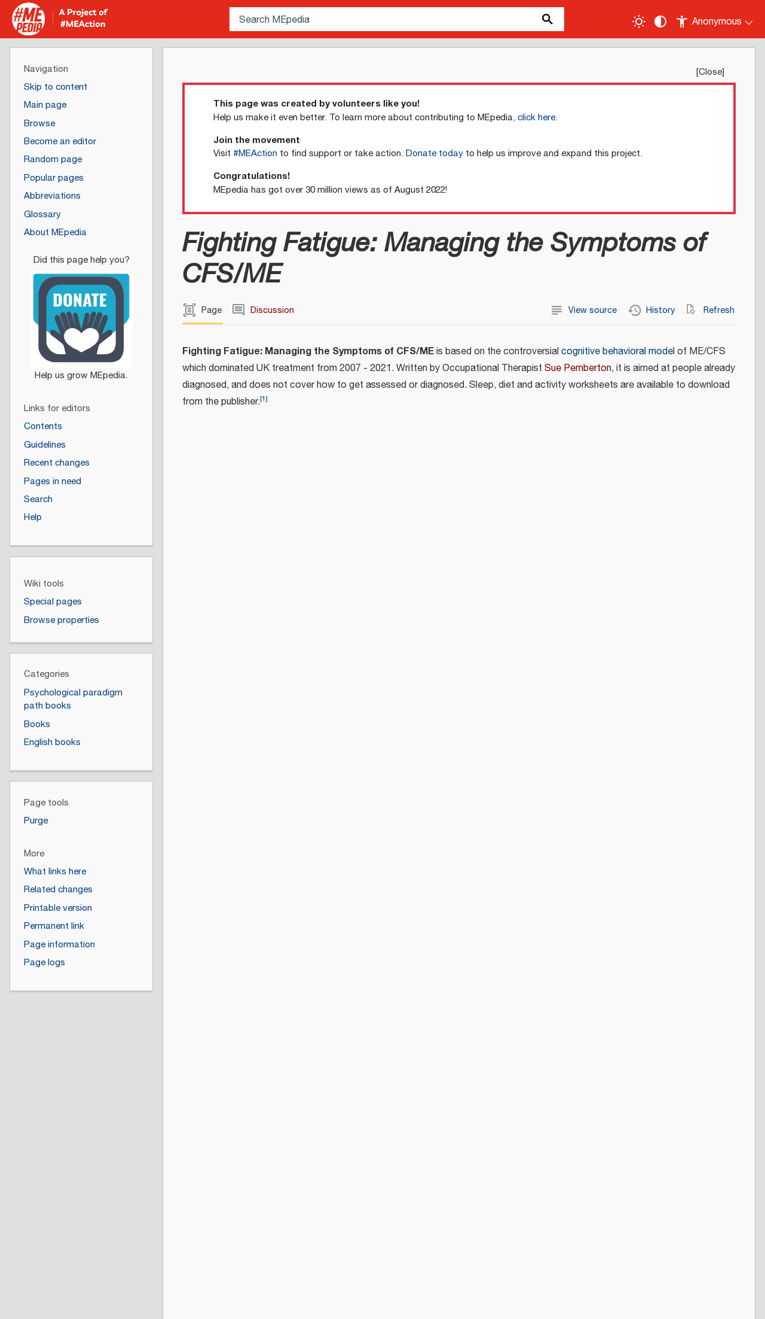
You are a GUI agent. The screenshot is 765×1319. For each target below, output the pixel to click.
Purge (36, 821)
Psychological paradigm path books (73, 699)
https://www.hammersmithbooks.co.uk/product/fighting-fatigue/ (684, 646)
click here (536, 117)
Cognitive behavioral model (255, 899)
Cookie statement (376, 1300)
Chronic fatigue (666, 554)
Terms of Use (455, 1246)
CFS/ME (716, 554)
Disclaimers (187, 1300)
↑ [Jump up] (234, 1064)
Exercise (216, 915)
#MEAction (255, 153)
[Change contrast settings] (660, 21)
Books (37, 724)
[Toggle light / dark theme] (639, 21)
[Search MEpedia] (397, 19)
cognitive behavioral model (618, 351)
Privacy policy (48, 1300)
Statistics (307, 1300)
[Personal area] (715, 19)
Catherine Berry (666, 490)
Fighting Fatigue (232, 999)
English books (52, 742)
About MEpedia (121, 1300)
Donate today (434, 153)
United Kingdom (667, 519)
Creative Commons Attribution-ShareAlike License (212, 1246)
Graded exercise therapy (250, 865)
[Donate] (81, 312)
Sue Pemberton (577, 368)
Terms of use (249, 1300)
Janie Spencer (664, 502)
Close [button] (710, 72)
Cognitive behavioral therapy (258, 882)
